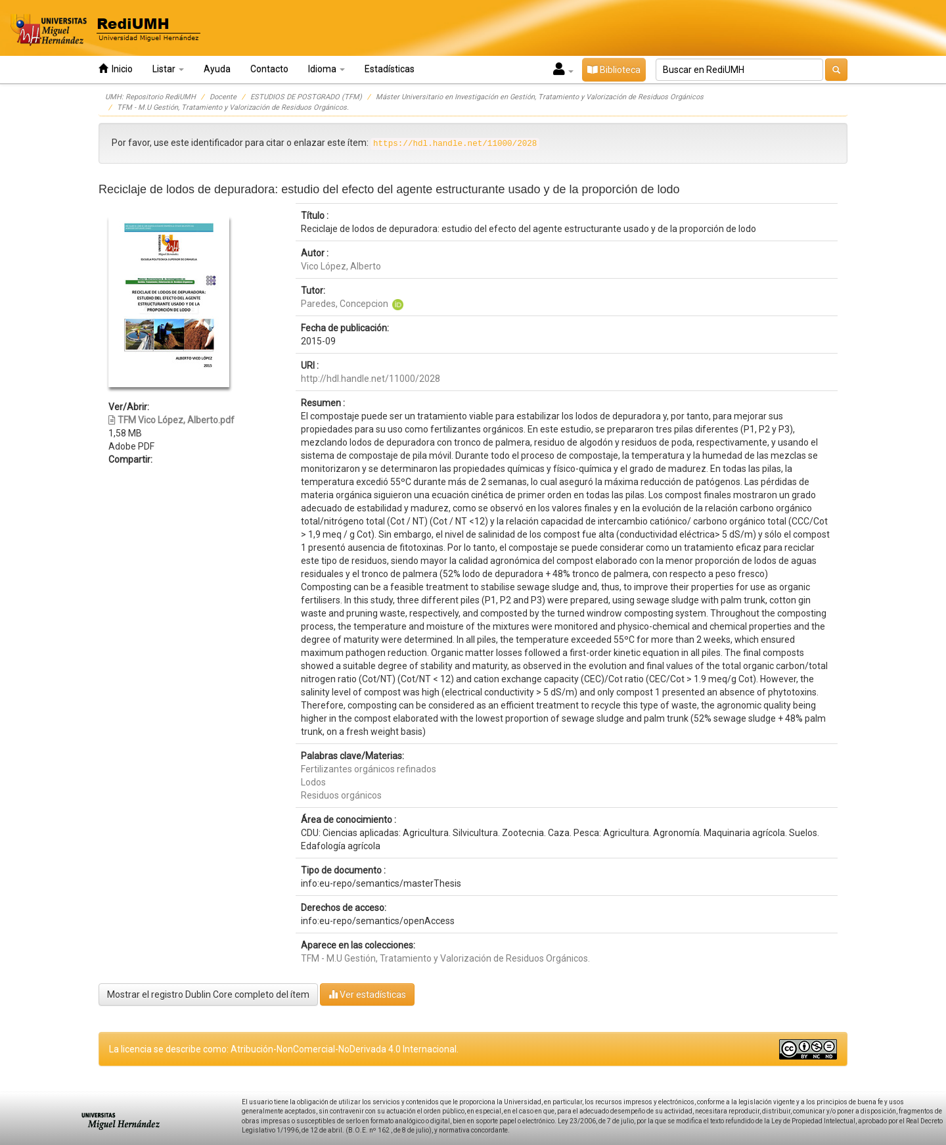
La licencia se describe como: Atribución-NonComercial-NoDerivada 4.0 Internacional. (284, 1049)
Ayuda (217, 69)
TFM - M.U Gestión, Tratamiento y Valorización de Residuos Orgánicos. (233, 107)
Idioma (326, 69)
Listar (168, 69)
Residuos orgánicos (341, 795)
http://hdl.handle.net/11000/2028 (370, 378)
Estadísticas (390, 69)
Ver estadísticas (367, 994)
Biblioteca (614, 69)
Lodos (313, 782)
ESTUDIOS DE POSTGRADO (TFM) (306, 97)
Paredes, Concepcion (344, 303)
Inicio (116, 68)
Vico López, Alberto (341, 266)
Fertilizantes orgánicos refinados (368, 769)
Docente (223, 97)
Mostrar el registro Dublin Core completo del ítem (208, 994)
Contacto (269, 69)
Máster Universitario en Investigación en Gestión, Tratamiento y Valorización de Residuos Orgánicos (540, 97)
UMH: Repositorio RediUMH (150, 97)
